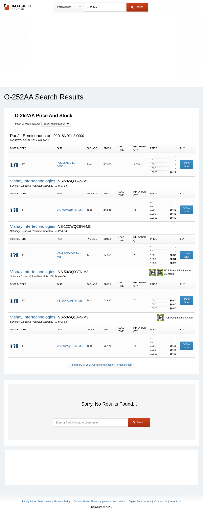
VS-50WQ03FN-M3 (69, 300)
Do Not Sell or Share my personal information (99, 501)
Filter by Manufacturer (27, 123)
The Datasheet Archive (18, 7)
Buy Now (186, 164)
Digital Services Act (140, 501)
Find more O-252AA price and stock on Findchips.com (101, 364)
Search (137, 7)
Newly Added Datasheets (36, 501)
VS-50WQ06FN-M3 (69, 209)
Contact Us (160, 501)
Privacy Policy (62, 501)
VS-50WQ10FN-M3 (69, 346)
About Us (175, 501)
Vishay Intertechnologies (33, 181)
